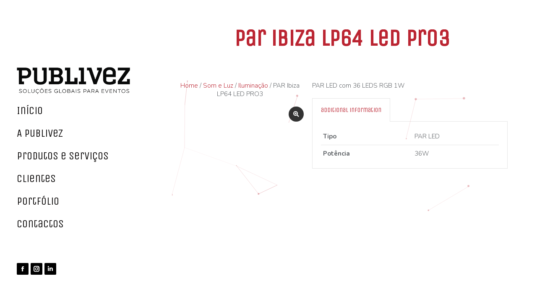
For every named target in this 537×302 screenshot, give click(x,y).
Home (189, 85)
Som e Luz (218, 85)
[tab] (351, 110)
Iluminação (253, 85)
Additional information (351, 110)
